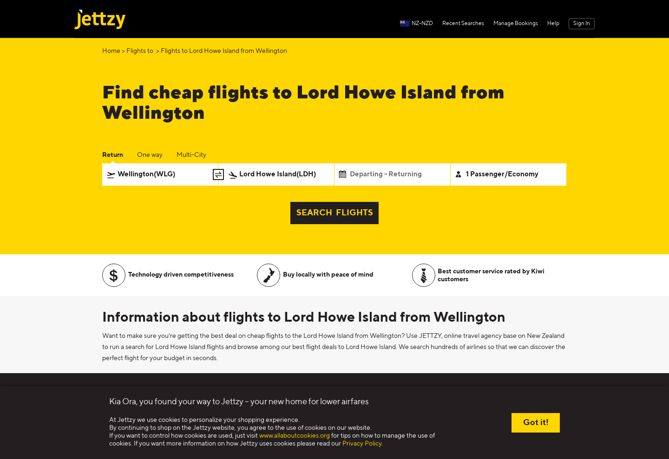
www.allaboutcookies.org (294, 436)
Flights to (140, 51)
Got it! (536, 423)
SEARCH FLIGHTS (334, 213)
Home (111, 51)
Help (553, 23)
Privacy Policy (361, 443)
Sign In (581, 23)
